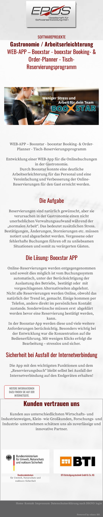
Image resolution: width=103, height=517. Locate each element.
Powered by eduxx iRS (88, 514)
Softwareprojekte (51, 37)
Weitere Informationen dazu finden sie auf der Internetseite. (22, 392)
